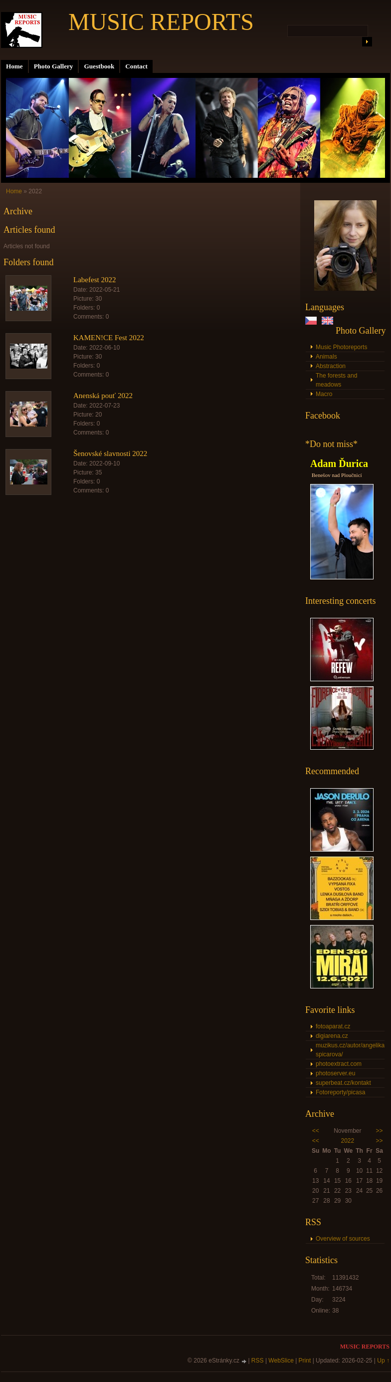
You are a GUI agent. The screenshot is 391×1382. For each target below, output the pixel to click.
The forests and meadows (336, 380)
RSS (257, 1360)
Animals (326, 356)
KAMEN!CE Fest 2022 (108, 338)
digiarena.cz (332, 1035)
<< (315, 1130)
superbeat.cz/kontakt (343, 1082)
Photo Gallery (53, 66)
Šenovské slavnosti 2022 (110, 454)
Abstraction (331, 366)
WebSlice (280, 1360)
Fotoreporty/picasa (340, 1092)
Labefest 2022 (94, 280)
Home (14, 66)
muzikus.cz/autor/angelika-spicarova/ (350, 1050)
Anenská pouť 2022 (103, 396)
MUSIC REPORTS (161, 21)
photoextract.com (339, 1063)
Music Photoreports (341, 347)
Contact (136, 66)
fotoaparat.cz (333, 1026)
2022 (347, 1140)
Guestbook (99, 66)
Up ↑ (383, 1360)
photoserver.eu (335, 1073)
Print (305, 1360)
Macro (324, 394)
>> (379, 1130)
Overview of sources (343, 1238)
